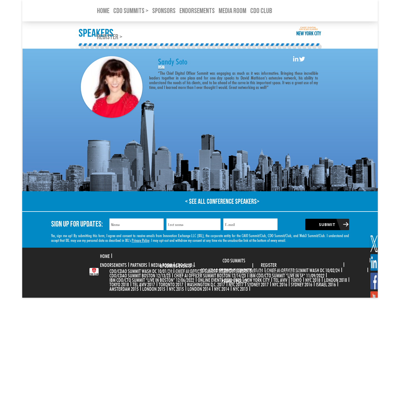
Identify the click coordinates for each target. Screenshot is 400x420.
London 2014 (199, 288)
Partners (138, 264)
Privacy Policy (140, 240)
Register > (109, 37)
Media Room (161, 264)
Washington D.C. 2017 (206, 283)
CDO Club (184, 264)
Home (105, 255)
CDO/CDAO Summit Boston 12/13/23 (140, 275)
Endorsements (113, 264)
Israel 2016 (326, 283)
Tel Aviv (280, 279)
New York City (257, 279)
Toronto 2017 (171, 283)
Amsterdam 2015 (124, 288)
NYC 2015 (176, 288)
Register (269, 264)
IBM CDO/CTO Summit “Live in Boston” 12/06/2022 (151, 279)
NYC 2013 (240, 288)
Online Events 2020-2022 (219, 279)
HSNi (161, 67)
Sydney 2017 (258, 283)
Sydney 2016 (301, 283)
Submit (327, 224)
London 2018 (335, 279)
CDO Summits (233, 260)
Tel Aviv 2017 (143, 283)
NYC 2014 (221, 288)
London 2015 (153, 288)
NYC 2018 (312, 279)
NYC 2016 (279, 283)
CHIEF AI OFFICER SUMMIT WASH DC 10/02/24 (303, 269)
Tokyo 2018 (119, 283)
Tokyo (296, 279)
